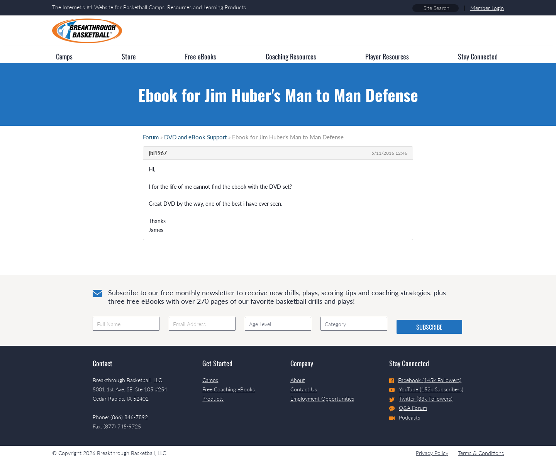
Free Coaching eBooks (228, 389)
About (297, 380)
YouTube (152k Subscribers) (426, 389)
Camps (210, 380)
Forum (151, 137)
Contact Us (303, 389)
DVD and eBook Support (195, 137)
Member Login (487, 8)
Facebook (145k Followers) (425, 380)
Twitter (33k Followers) (421, 398)
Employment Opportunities (322, 398)
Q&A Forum (408, 407)
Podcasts (404, 417)
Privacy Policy (432, 453)
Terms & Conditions (481, 453)
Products (213, 398)
